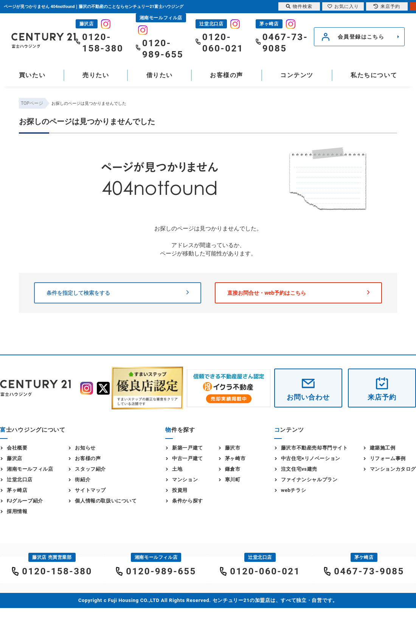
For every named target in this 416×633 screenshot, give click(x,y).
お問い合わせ (308, 397)
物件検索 (299, 6)
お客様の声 (226, 75)
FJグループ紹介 (25, 501)
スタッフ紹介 (90, 469)
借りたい (159, 75)
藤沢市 (233, 448)
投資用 (180, 490)
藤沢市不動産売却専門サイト (314, 448)
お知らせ (85, 448)
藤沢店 (14, 458)
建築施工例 (383, 448)
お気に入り (343, 6)
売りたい (95, 75)
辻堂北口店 (20, 479)
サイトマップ (90, 490)
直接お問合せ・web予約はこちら (298, 293)
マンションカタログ (393, 469)
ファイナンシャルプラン (309, 479)
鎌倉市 (233, 469)
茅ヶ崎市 (235, 458)
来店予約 (382, 397)
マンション (185, 479)
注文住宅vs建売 (299, 469)
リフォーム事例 (388, 458)
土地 (177, 469)
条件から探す (187, 501)
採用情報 (17, 511)
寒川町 (233, 479)
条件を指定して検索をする (118, 293)
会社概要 (17, 448)
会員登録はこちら (361, 37)
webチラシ (293, 490)
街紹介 (82, 479)
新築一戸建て (187, 448)
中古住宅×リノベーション (310, 458)
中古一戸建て (187, 458)
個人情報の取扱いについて (106, 501)
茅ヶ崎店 (17, 490)
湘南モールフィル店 (30, 469)
